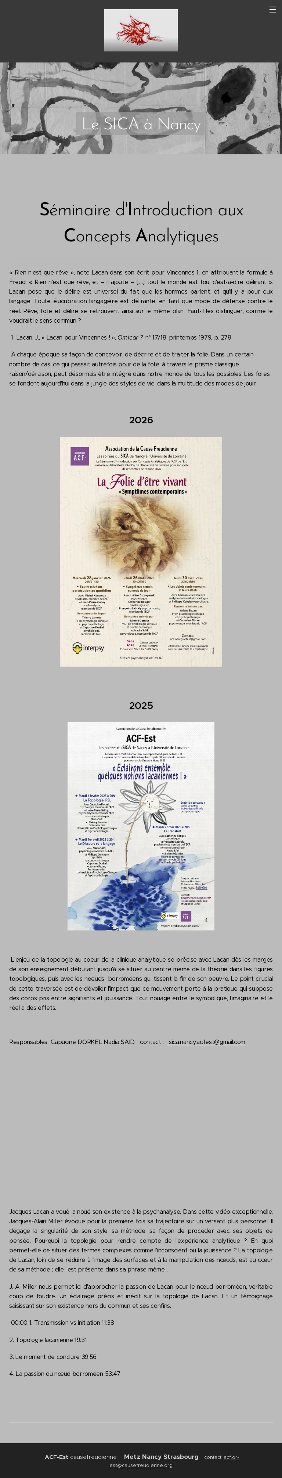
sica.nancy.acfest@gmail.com (206, 1042)
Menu (273, 9)
